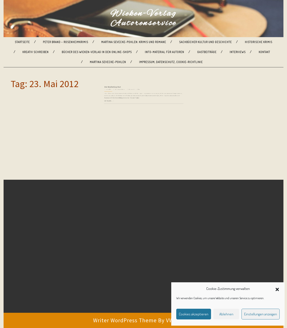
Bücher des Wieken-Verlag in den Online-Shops (97, 52)
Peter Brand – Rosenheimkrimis (65, 42)
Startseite (22, 42)
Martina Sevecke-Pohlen (108, 62)
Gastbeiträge (207, 52)
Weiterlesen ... (120, 94)
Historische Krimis (258, 42)
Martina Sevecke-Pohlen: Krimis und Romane (133, 42)
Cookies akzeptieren (193, 314)
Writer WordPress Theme (125, 320)
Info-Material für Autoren (164, 52)
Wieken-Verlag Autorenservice (143, 18)
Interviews (238, 52)
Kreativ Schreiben (35, 52)
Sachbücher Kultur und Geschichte (205, 42)
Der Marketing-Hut (122, 85)
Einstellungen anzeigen (260, 314)
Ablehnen (226, 314)
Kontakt (264, 52)
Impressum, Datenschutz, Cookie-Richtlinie (171, 62)
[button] (277, 288)
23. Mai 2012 (120, 86)
